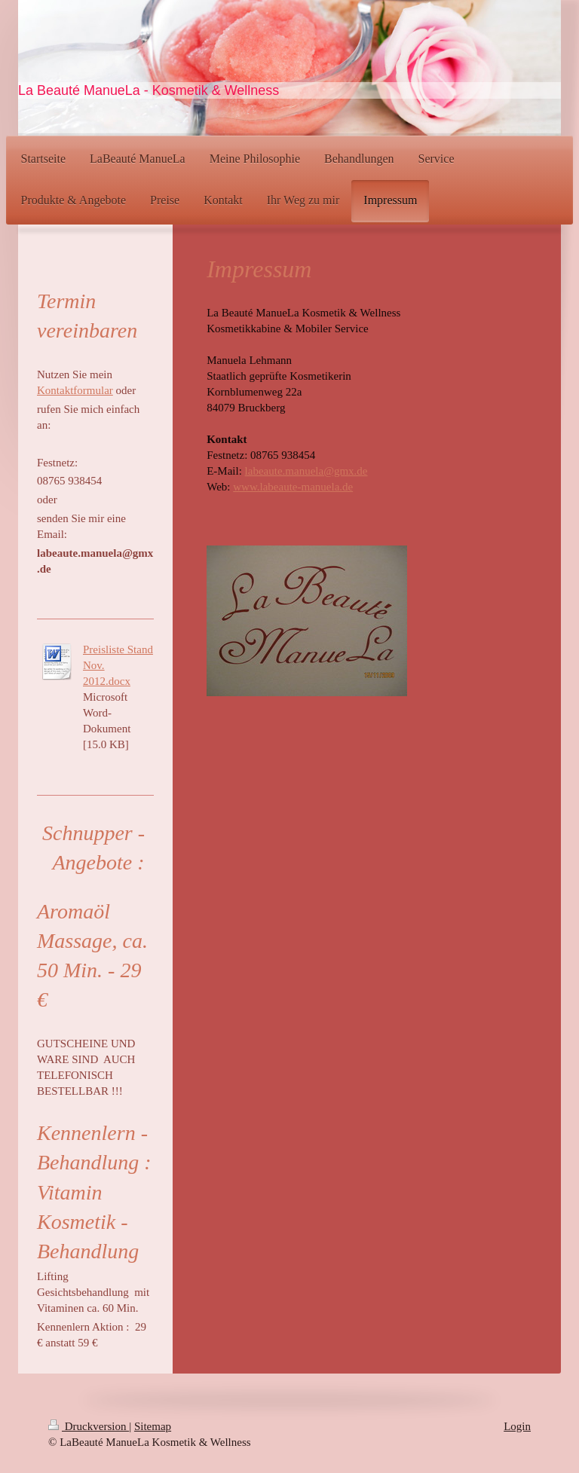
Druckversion (88, 1426)
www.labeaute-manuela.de (293, 487)
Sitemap (152, 1426)
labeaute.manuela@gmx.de (306, 471)
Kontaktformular (75, 390)
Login (517, 1426)
